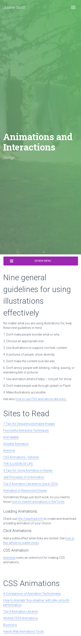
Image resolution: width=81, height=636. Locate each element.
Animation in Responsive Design (25, 490)
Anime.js (9, 450)
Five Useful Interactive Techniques (26, 430)
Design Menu (30, 261)
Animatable (11, 437)
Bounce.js (10, 625)
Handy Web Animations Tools (23, 631)
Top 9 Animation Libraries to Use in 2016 (30, 484)
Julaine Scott (14, 7)
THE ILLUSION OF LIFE (18, 464)
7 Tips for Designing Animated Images (29, 424)
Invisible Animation (16, 444)
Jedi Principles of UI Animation (23, 477)
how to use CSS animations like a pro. (41, 399)
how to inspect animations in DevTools (37, 501)
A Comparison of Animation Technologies (32, 593)
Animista (9, 557)
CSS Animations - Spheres (21, 457)
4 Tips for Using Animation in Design (27, 470)
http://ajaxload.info (30, 518)
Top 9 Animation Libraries (20, 611)
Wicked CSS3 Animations (20, 618)
